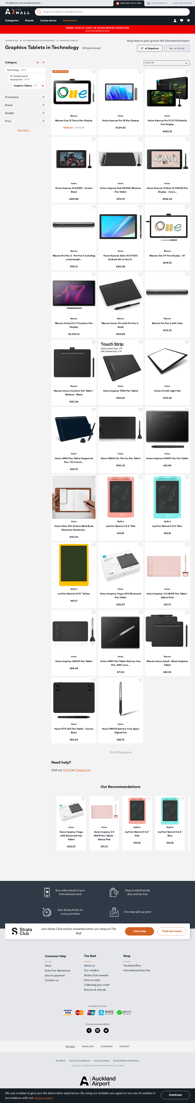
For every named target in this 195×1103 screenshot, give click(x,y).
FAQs (48, 966)
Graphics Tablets (69, 41)
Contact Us (83, 770)
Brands (29, 20)
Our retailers (91, 970)
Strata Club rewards (96, 975)
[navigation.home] (17, 12)
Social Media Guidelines (126, 1060)
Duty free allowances (57, 970)
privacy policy (43, 1098)
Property (124, 1046)
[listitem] (73, 102)
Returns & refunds (95, 990)
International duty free (136, 970)
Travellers (88, 1046)
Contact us (51, 980)
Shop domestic (157, 3)
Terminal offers (132, 965)
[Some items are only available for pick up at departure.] (177, 48)
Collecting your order (97, 985)
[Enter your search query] (112, 12)
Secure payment (55, 975)
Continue (175, 1095)
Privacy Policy (102, 1060)
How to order (92, 980)
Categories (11, 20)
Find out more (172, 931)
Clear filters (23, 130)
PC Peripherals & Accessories (39, 41)
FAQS (67, 770)
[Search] (39, 12)
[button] (175, 20)
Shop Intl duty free (129, 3)
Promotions (70, 20)
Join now (139, 931)
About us (89, 965)
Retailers (61, 1060)
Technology (11, 41)
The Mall (70, 1046)
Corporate (106, 1046)
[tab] (23, 63)
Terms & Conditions (80, 1060)
